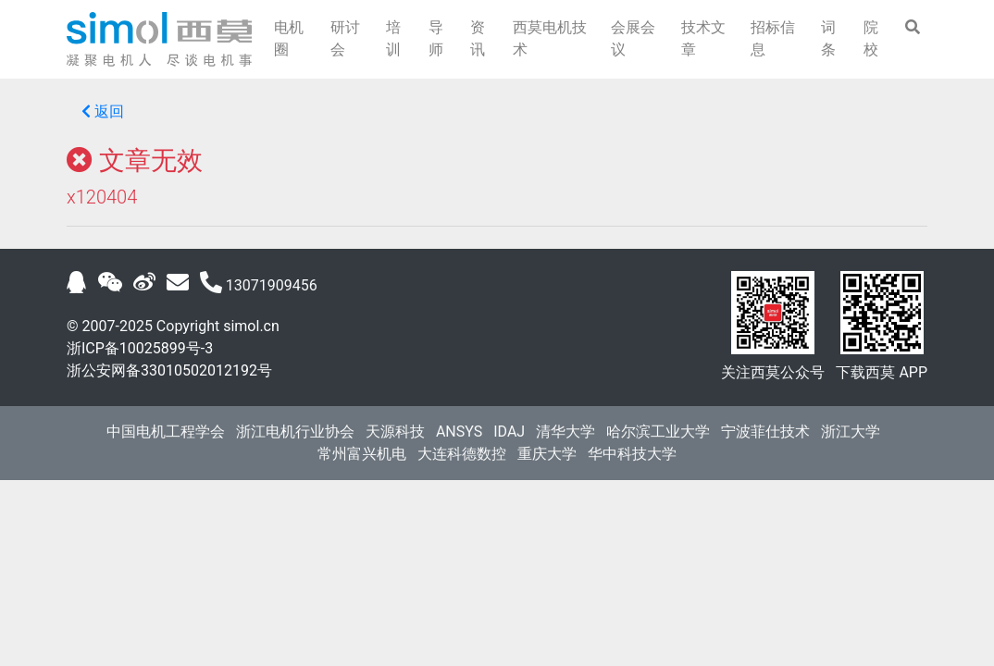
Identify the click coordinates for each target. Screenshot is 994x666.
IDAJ (509, 431)
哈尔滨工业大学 (658, 431)
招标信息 (773, 38)
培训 (393, 38)
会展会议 (633, 38)
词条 (828, 38)
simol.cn (251, 326)
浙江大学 (850, 431)
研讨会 (345, 38)
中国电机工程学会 (165, 431)
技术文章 (703, 38)
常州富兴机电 (361, 453)
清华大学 (565, 431)
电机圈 (289, 38)
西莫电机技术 (550, 38)
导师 (436, 38)
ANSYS (459, 431)
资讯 (477, 38)
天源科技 (395, 431)
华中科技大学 (632, 453)
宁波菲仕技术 (765, 431)
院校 (871, 38)
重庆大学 (547, 453)
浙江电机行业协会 (295, 431)
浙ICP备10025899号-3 (140, 348)
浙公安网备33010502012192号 (169, 370)
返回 (102, 111)
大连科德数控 (461, 453)
